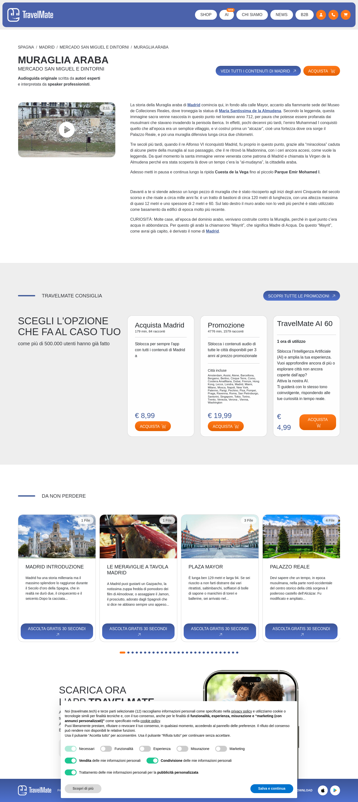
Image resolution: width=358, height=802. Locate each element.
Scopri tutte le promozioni (302, 295)
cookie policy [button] (150, 721)
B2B (304, 15)
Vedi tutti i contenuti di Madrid (259, 71)
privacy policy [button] (241, 711)
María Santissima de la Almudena (250, 111)
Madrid (47, 47)
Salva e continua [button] (271, 788)
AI (229, 13)
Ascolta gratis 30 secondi (57, 632)
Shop (206, 15)
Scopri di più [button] (83, 788)
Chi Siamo (252, 15)
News (282, 15)
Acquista (321, 71)
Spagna (26, 47)
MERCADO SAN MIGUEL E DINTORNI (94, 47)
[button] (122, 653)
